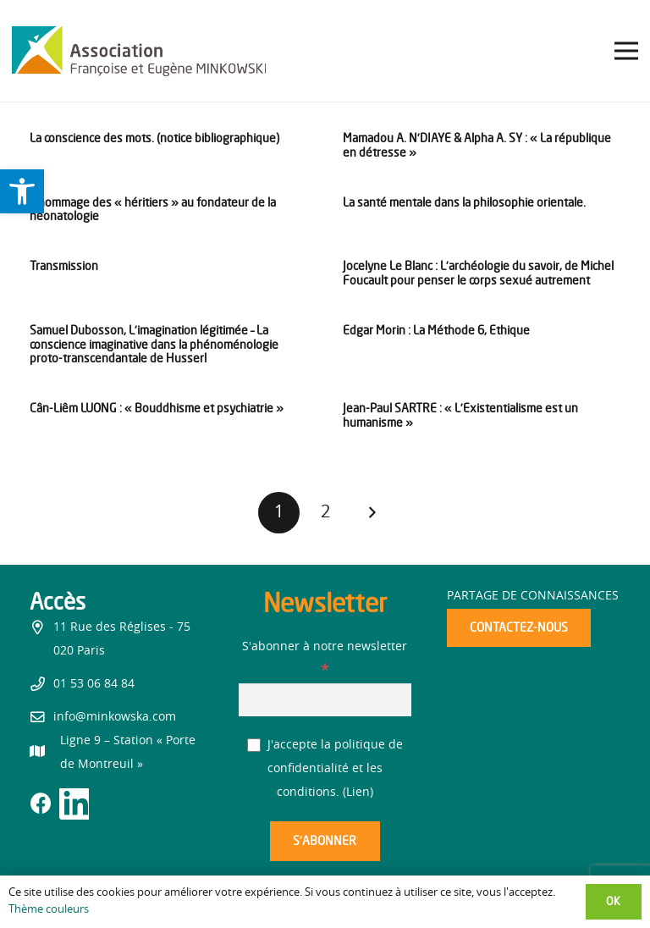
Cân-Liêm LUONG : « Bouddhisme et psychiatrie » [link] (157, 407)
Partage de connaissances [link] (533, 596)
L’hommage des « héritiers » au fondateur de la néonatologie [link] (153, 209)
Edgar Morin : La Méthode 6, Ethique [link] (436, 330)
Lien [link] (358, 792)
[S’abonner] (325, 841)
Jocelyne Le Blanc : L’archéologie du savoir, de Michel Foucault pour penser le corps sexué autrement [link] (478, 272)
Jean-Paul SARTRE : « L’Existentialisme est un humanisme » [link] (460, 414)
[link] (22, 191)
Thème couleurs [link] (48, 909)
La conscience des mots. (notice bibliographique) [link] (154, 137)
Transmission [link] (64, 265)
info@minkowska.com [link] (114, 717)
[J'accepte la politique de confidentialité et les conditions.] (254, 745)
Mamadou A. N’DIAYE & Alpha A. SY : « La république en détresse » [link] (477, 144)
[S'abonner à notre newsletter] (325, 699)
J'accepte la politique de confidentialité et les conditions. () (325, 768)
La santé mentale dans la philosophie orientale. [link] (464, 202)
